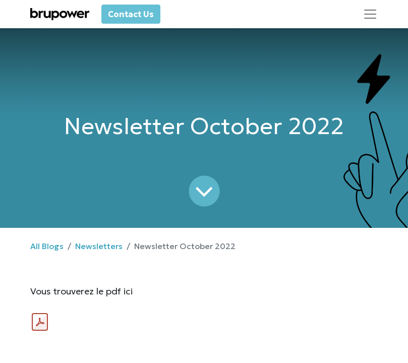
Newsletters (99, 246)
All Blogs (47, 246)
